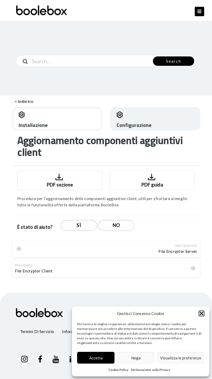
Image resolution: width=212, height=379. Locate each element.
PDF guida (152, 180)
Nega (136, 357)
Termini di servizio (37, 331)
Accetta (96, 357)
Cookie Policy (118, 370)
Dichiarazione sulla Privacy (150, 370)
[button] (201, 313)
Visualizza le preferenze (180, 357)
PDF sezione (60, 180)
